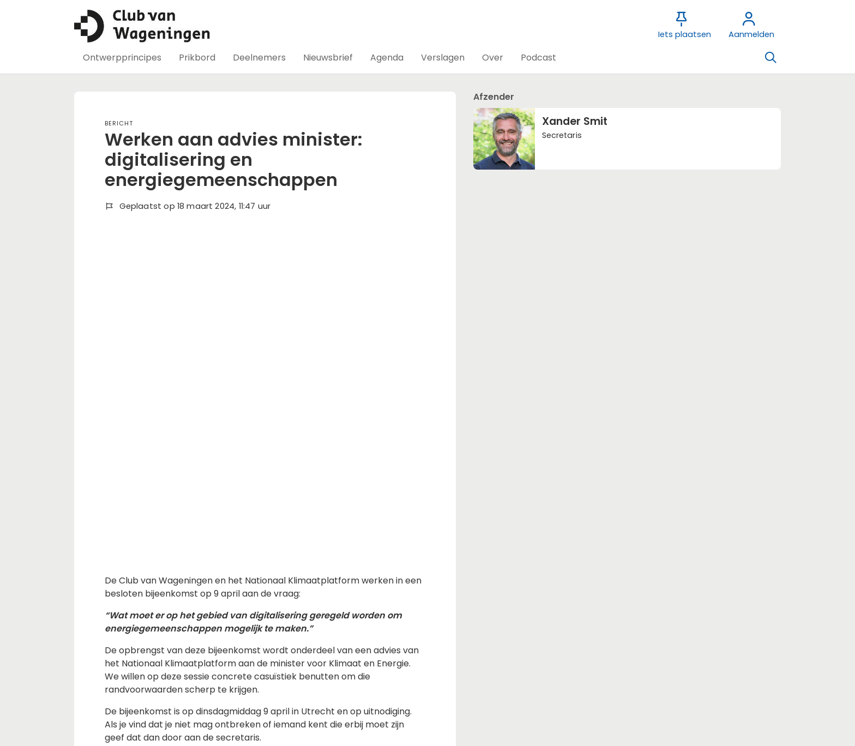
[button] (122, 58)
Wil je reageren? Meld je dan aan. (175, 601)
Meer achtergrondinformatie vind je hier (190, 452)
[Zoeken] (770, 57)
